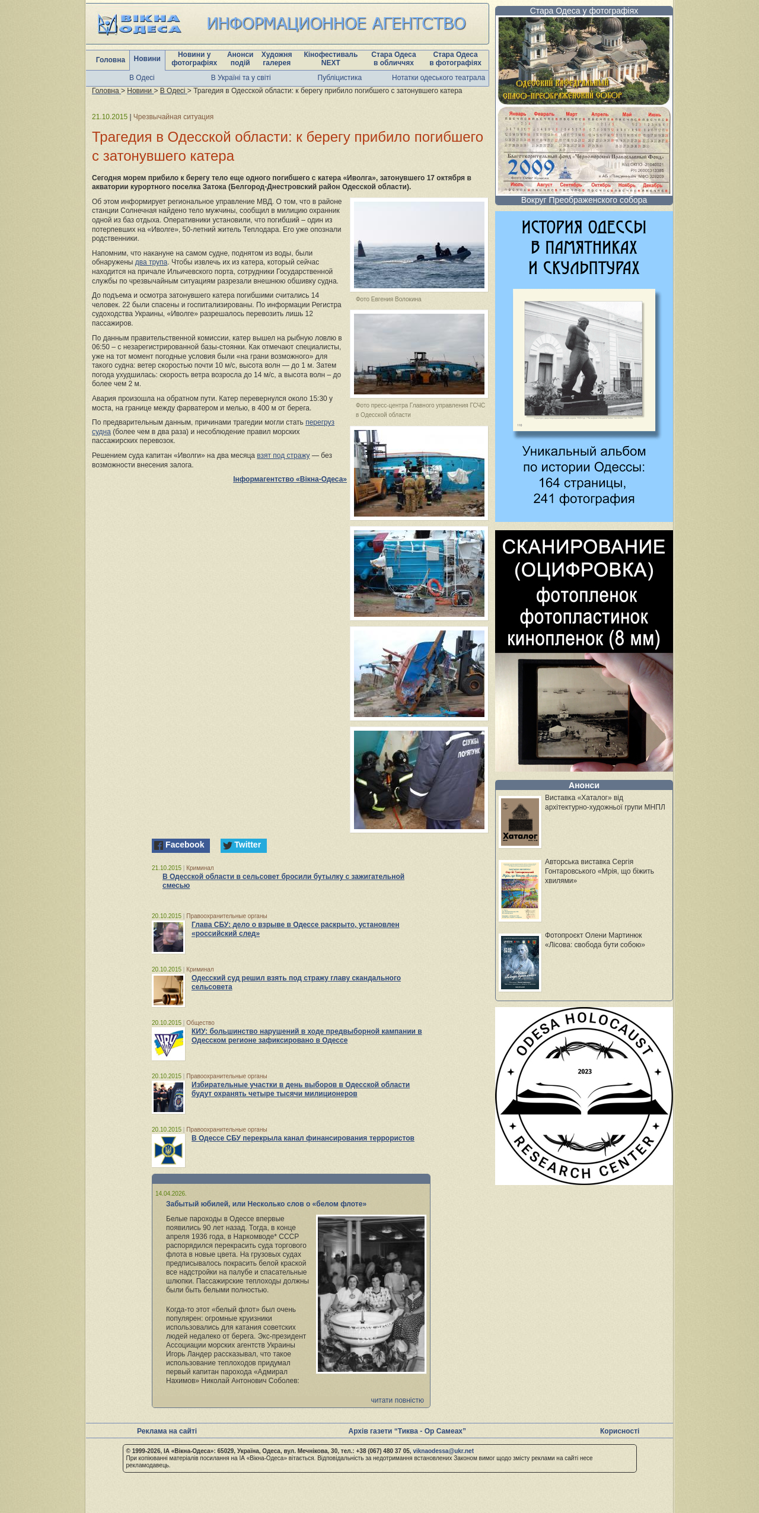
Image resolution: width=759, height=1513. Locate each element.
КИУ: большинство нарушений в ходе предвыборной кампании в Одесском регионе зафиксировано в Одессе (307, 1035)
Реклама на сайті (167, 1431)
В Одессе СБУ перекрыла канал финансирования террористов (303, 1138)
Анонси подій (240, 58)
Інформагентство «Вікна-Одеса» (290, 479)
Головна (110, 60)
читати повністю (397, 1400)
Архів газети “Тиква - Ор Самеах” (407, 1431)
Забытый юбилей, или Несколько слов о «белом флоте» (266, 1204)
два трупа (151, 262)
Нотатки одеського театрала (438, 78)
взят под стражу (283, 455)
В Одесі (142, 78)
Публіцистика (340, 78)
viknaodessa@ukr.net (443, 1451)
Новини (147, 59)
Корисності (619, 1431)
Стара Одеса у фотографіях (584, 10)
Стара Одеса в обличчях (393, 58)
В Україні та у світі (241, 78)
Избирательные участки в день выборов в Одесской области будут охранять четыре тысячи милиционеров (301, 1089)
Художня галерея (276, 58)
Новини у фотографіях (194, 58)
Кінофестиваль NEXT (331, 58)
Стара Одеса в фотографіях (455, 58)
